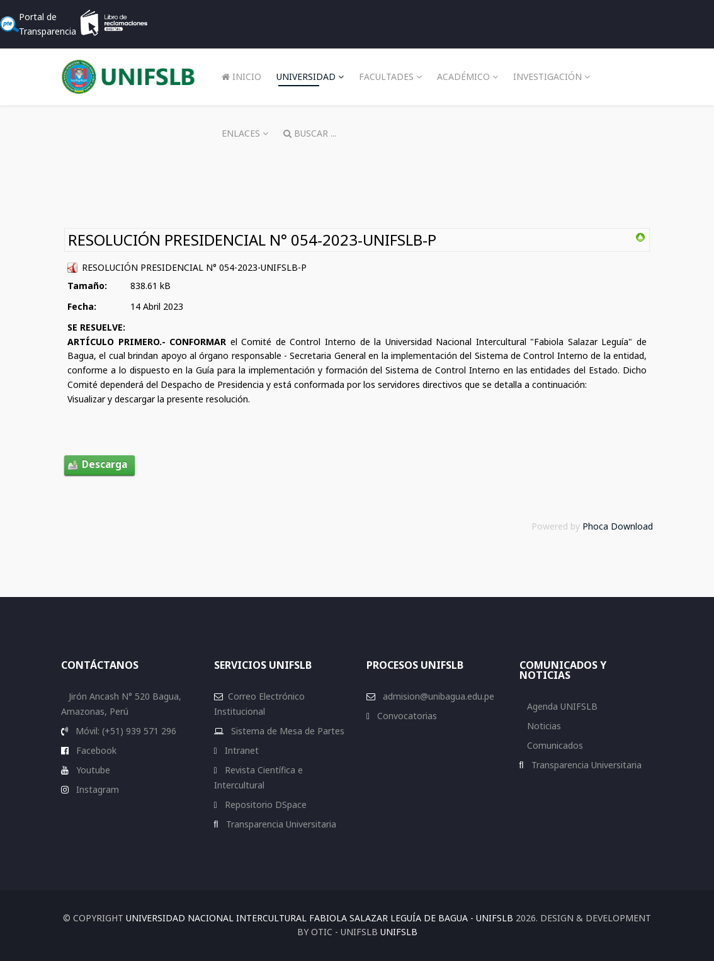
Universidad (306, 76)
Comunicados (553, 745)
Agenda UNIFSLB (561, 706)
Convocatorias (406, 716)
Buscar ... (309, 133)
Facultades (386, 76)
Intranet (240, 750)
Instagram (96, 789)
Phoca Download (617, 526)
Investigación (547, 76)
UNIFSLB (398, 932)
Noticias (542, 726)
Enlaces (241, 133)
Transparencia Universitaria (280, 824)
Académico (463, 76)
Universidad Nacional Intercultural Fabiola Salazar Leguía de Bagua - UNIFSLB (319, 918)
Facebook (95, 750)
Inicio (241, 76)
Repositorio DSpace (266, 804)
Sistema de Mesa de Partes (286, 731)
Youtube (92, 770)
